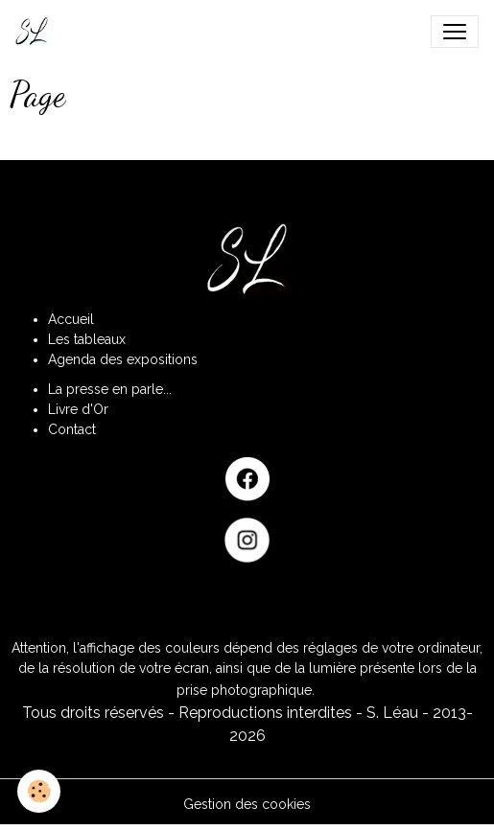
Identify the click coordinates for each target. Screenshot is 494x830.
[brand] (35, 31)
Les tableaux (87, 339)
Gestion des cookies (247, 804)
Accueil (71, 319)
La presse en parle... (110, 389)
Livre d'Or (78, 409)
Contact (72, 429)
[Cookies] (38, 791)
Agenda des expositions (123, 359)
